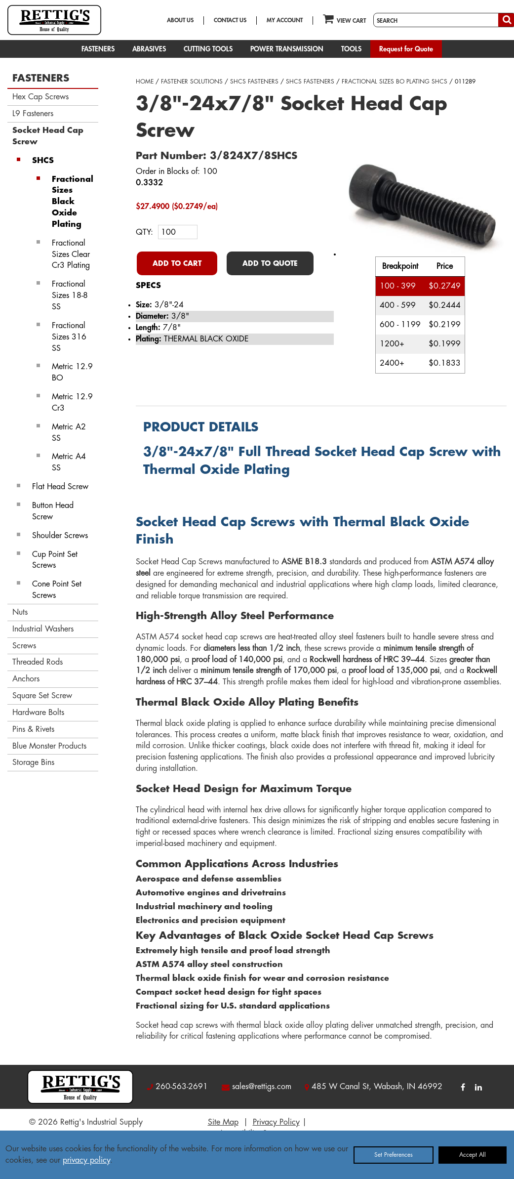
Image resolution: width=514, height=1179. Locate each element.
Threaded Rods (37, 662)
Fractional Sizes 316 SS (69, 337)
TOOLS (351, 48)
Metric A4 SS (69, 462)
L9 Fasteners (32, 114)
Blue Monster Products (49, 746)
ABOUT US (180, 20)
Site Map (223, 1122)
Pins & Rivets (33, 729)
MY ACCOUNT (285, 20)
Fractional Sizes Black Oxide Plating (72, 201)
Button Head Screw (53, 511)
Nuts (20, 612)
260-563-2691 (182, 1087)
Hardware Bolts (38, 712)
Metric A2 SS (69, 432)
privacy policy (86, 1160)
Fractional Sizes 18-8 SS (70, 295)
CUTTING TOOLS (208, 48)
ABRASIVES (149, 48)
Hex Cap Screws (40, 97)
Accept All (472, 1155)
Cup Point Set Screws (55, 560)
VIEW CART (344, 18)
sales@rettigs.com (261, 1087)
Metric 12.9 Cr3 (72, 402)
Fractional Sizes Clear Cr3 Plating (71, 254)
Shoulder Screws (60, 536)
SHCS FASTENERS (254, 81)
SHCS (43, 161)
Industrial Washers (43, 629)
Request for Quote (406, 48)
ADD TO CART (177, 263)
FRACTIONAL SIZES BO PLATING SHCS (394, 81)
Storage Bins (33, 762)
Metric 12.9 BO (72, 372)
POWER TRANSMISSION (286, 48)
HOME (145, 81)
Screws (24, 646)
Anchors (26, 679)
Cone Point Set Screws (56, 589)
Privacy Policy (276, 1122)
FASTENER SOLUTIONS (192, 81)
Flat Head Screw (60, 487)
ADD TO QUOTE (270, 263)
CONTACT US (230, 20)
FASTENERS (98, 48)
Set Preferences (393, 1155)
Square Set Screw (42, 696)
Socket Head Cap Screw (47, 136)
